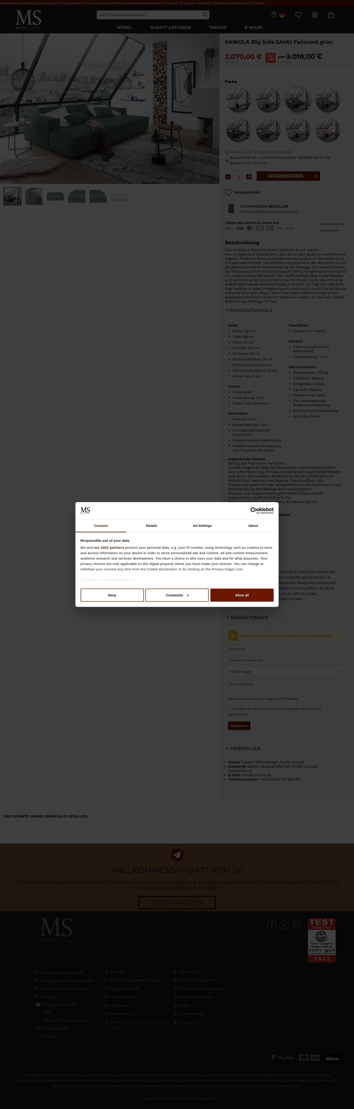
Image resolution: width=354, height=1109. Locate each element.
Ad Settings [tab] (202, 526)
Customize (177, 595)
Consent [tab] (101, 526)
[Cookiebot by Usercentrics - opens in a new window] (254, 510)
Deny (112, 595)
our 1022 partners (109, 547)
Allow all (242, 595)
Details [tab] (151, 526)
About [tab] (253, 526)
